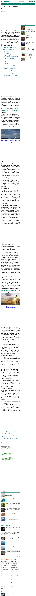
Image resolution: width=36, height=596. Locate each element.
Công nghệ (9, 3)
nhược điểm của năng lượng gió (6, 448)
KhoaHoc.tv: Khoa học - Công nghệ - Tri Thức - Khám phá (6, 1)
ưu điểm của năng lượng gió (5, 447)
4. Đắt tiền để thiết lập (7, 72)
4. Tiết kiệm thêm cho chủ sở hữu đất (10, 56)
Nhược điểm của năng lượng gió (8, 65)
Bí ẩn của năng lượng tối (6, 459)
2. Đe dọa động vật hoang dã (9, 68)
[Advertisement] (10, 22)
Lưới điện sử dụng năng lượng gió (7, 453)
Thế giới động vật (24, 3)
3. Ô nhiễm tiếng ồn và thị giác (9, 70)
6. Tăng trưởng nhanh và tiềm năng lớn (11, 60)
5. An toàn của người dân (8, 73)
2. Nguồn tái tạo (6, 53)
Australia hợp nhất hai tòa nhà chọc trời (10, 438)
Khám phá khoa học (16, 3)
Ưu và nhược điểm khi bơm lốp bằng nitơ (9, 455)
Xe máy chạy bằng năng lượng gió (7, 458)
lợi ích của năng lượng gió (5, 446)
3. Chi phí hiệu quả (7, 54)
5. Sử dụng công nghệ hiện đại (9, 58)
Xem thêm (18, 522)
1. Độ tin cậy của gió (7, 66)
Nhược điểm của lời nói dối (6, 454)
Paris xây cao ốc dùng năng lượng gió (8, 452)
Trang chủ (3, 3)
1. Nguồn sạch (6, 51)
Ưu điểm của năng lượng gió (8, 49)
